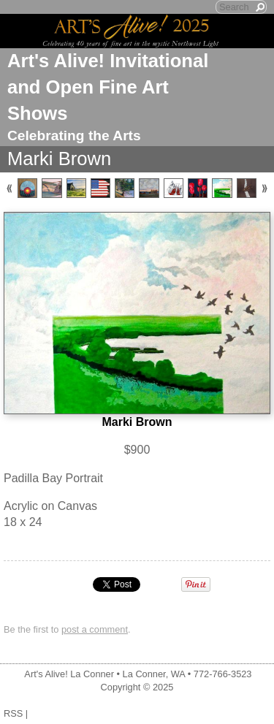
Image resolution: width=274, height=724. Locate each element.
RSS (13, 713)
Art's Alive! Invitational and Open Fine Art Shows (107, 86)
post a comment (94, 629)
